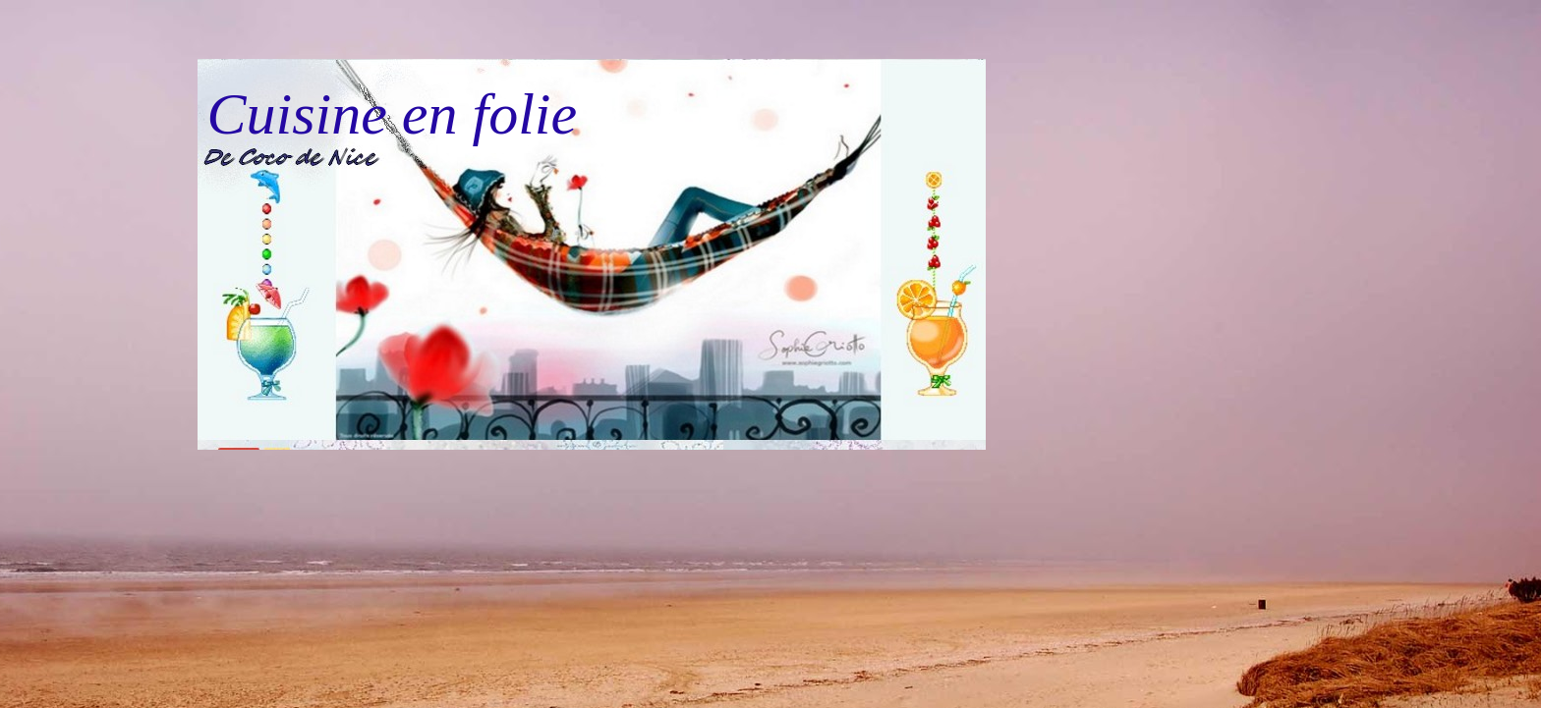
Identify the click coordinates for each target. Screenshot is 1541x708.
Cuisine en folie (392, 114)
